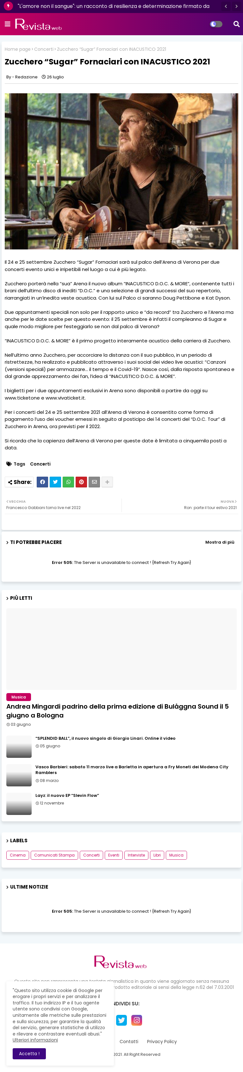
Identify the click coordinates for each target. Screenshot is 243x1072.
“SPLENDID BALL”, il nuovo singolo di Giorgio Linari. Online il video (105, 738)
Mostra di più (219, 542)
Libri (157, 855)
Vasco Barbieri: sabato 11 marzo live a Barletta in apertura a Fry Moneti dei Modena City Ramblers (131, 770)
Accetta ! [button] (29, 1053)
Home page (18, 49)
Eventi (113, 855)
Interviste (136, 855)
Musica (176, 855)
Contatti (129, 1042)
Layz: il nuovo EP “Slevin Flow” (67, 795)
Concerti (43, 49)
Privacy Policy (162, 1042)
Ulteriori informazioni (35, 1040)
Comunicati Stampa (54, 855)
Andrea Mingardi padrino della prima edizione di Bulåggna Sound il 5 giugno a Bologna (117, 711)
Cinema (18, 855)
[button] (226, 6)
